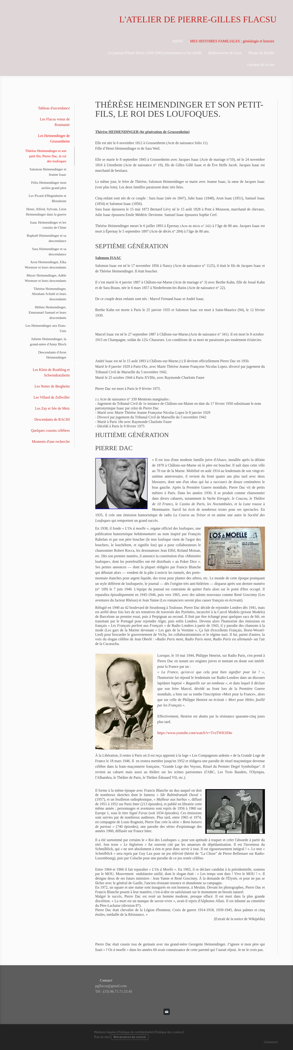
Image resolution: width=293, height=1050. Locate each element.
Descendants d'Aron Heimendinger (52, 354)
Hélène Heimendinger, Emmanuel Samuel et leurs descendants (47, 312)
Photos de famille (261, 53)
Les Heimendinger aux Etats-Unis (45, 328)
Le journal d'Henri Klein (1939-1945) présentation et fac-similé (155, 53)
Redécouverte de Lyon (225, 53)
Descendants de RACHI (52, 419)
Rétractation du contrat (129, 1037)
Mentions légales (105, 1032)
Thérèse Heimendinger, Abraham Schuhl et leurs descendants (49, 294)
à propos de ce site (260, 65)
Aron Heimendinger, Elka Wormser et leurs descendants (45, 264)
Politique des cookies (169, 1032)
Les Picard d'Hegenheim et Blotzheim (47, 198)
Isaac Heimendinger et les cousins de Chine (48, 225)
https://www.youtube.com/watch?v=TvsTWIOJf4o (194, 733)
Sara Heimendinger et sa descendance (49, 251)
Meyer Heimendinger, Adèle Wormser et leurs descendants (45, 278)
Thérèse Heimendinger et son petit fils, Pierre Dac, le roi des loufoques (45, 156)
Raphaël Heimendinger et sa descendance (46, 238)
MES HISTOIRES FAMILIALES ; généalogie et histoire (232, 41)
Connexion (271, 1042)
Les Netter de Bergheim (52, 386)
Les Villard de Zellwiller (52, 397)
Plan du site (101, 1037)
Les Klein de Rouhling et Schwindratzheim (51, 372)
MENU (177, 41)
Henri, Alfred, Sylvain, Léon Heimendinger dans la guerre (46, 211)
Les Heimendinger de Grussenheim (54, 138)
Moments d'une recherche (51, 441)
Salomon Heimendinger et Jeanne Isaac (48, 171)
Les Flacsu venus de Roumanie (55, 122)
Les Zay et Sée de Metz (52, 408)
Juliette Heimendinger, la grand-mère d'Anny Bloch (48, 341)
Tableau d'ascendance (54, 108)
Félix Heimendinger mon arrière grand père (48, 185)
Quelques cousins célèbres (50, 430)
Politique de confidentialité (136, 1032)
